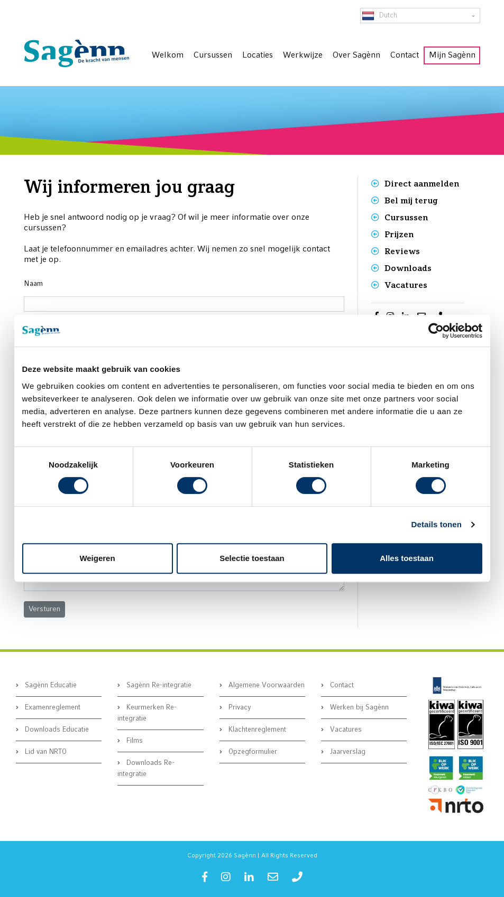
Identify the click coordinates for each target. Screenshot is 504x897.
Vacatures (405, 285)
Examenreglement (51, 707)
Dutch (379, 16)
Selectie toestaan (252, 558)
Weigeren (97, 558)
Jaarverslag (346, 752)
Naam (33, 284)
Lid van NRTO (45, 752)
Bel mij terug (410, 200)
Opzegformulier (251, 752)
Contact (341, 685)
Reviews (402, 251)
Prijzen (399, 234)
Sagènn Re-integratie (157, 685)
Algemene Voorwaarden (265, 685)
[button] (44, 609)
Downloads (408, 268)
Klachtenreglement (256, 729)
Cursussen (406, 217)
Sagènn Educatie (50, 685)
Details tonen (436, 524)
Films (133, 740)
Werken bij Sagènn (358, 707)
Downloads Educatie (56, 729)
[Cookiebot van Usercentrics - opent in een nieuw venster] (436, 331)
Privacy (238, 707)
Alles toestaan (407, 558)
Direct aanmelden (421, 184)
